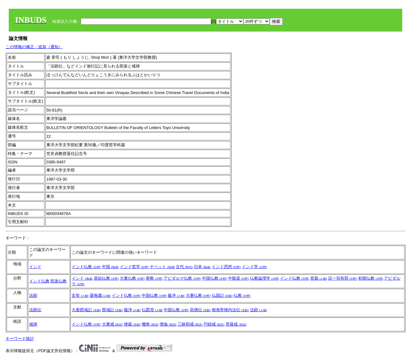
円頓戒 (214, 324)
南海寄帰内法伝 (230, 309)
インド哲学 (134, 266)
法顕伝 (35, 309)
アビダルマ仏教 (182, 278)
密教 (154, 278)
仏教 (242, 295)
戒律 (33, 324)
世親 (318, 278)
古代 (184, 266)
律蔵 (132, 324)
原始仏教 (106, 278)
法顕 (33, 295)
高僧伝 (200, 309)
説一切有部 (342, 278)
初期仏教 (370, 278)
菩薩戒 (236, 324)
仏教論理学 (264, 278)
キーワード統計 (20, 338)
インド (35, 266)
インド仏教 (86, 266)
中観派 (238, 278)
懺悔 (150, 324)
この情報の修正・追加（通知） (34, 46)
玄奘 (80, 295)
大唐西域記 (86, 309)
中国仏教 (214, 278)
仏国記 (222, 295)
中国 (110, 266)
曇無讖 (100, 295)
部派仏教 (58, 281)
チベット (162, 266)
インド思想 (226, 266)
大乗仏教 (132, 278)
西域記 (112, 309)
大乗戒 (112, 324)
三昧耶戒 (190, 324)
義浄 (176, 295)
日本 (202, 266)
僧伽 (168, 324)
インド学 (254, 266)
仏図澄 (152, 309)
